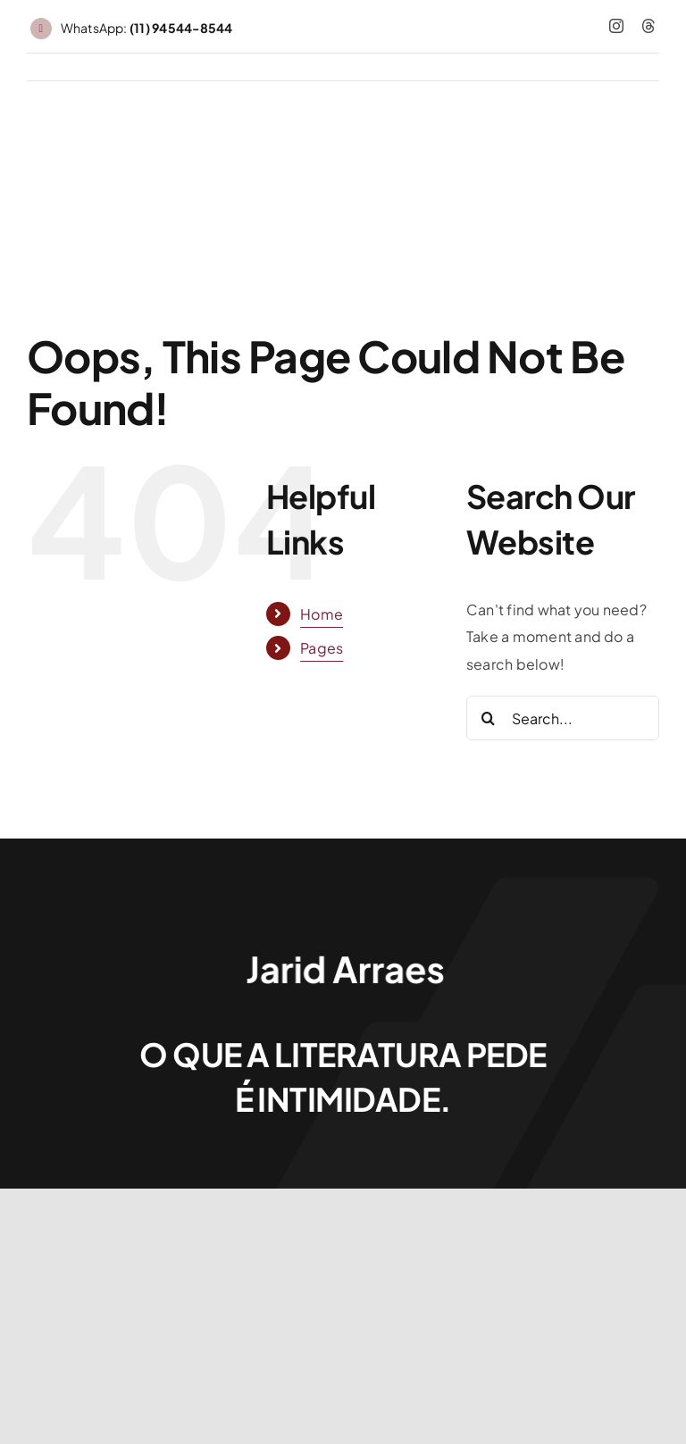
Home (321, 614)
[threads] (648, 26)
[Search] (488, 718)
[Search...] (562, 718)
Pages (321, 648)
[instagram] (616, 26)
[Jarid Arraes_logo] (343, 952)
